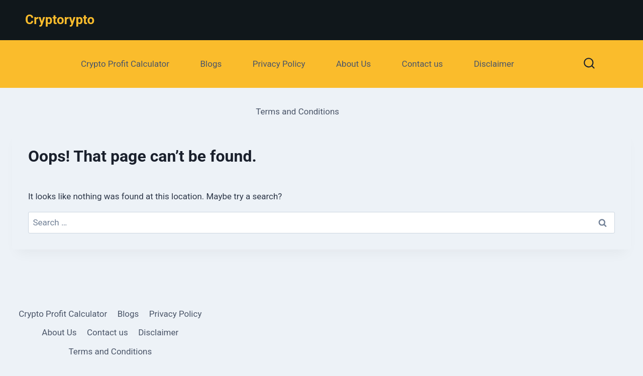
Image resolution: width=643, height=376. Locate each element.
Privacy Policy (279, 64)
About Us (353, 64)
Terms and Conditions (297, 111)
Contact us (422, 64)
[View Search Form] (589, 64)
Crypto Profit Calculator (125, 64)
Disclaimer (494, 64)
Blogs (211, 64)
